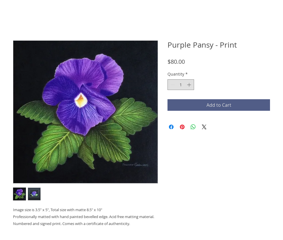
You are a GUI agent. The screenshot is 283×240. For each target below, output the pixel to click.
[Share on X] (204, 126)
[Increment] (189, 85)
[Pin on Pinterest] (182, 126)
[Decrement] (172, 85)
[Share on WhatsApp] (193, 126)
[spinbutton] (181, 85)
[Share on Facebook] (171, 126)
